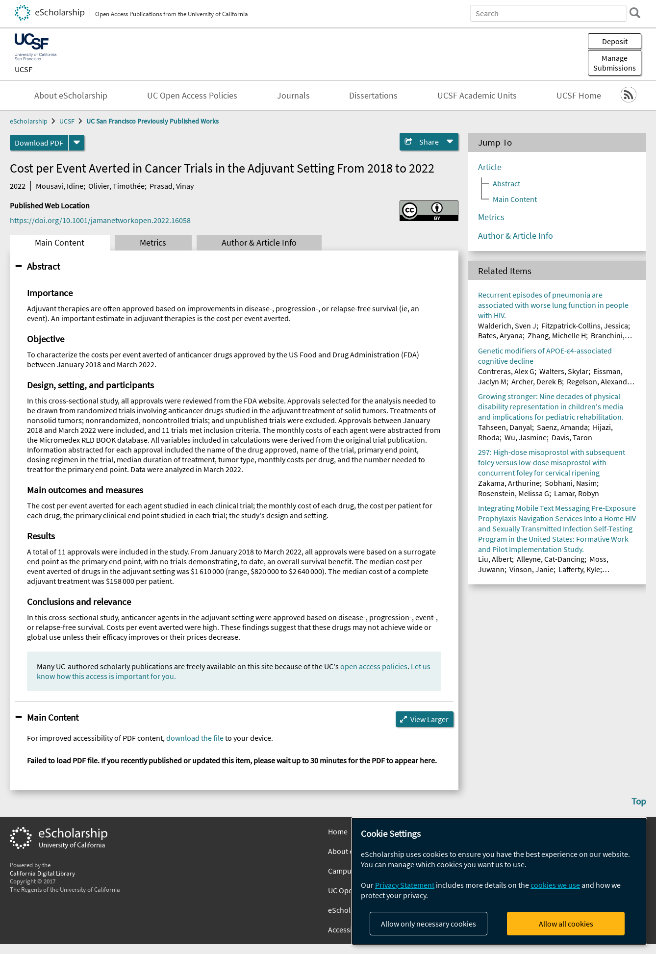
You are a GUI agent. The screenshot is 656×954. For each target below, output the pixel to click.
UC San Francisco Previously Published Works (152, 121)
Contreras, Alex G (506, 371)
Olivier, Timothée (116, 186)
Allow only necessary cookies (428, 924)
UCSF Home (578, 95)
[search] (633, 13)
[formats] (76, 143)
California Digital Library (42, 873)
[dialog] (499, 881)
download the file (195, 738)
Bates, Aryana (500, 335)
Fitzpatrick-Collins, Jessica (584, 325)
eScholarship (29, 121)
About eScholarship (70, 95)
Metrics (153, 242)
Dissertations (373, 95)
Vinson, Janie (531, 569)
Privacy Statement (404, 885)
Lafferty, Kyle (579, 569)
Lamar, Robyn (576, 493)
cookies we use (555, 885)
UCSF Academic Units (477, 95)
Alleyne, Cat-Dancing (550, 559)
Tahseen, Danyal (505, 427)
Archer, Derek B (536, 381)
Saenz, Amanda (562, 427)
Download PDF (39, 143)
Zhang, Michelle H (557, 335)
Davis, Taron (572, 437)
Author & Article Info (259, 242)
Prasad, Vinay (172, 186)
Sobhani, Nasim (571, 483)
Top (638, 801)
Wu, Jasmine (526, 437)
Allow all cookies (566, 924)
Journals (293, 95)
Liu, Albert (495, 559)
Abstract (43, 266)
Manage (614, 63)
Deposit (615, 41)
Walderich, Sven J (507, 325)
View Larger (429, 719)
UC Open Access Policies (192, 95)
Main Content (59, 242)
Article (490, 167)
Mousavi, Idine (59, 186)
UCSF (23, 69)
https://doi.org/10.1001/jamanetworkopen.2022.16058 (100, 220)
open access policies (373, 666)
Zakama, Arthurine (509, 483)
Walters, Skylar (563, 371)
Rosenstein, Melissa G (513, 493)
